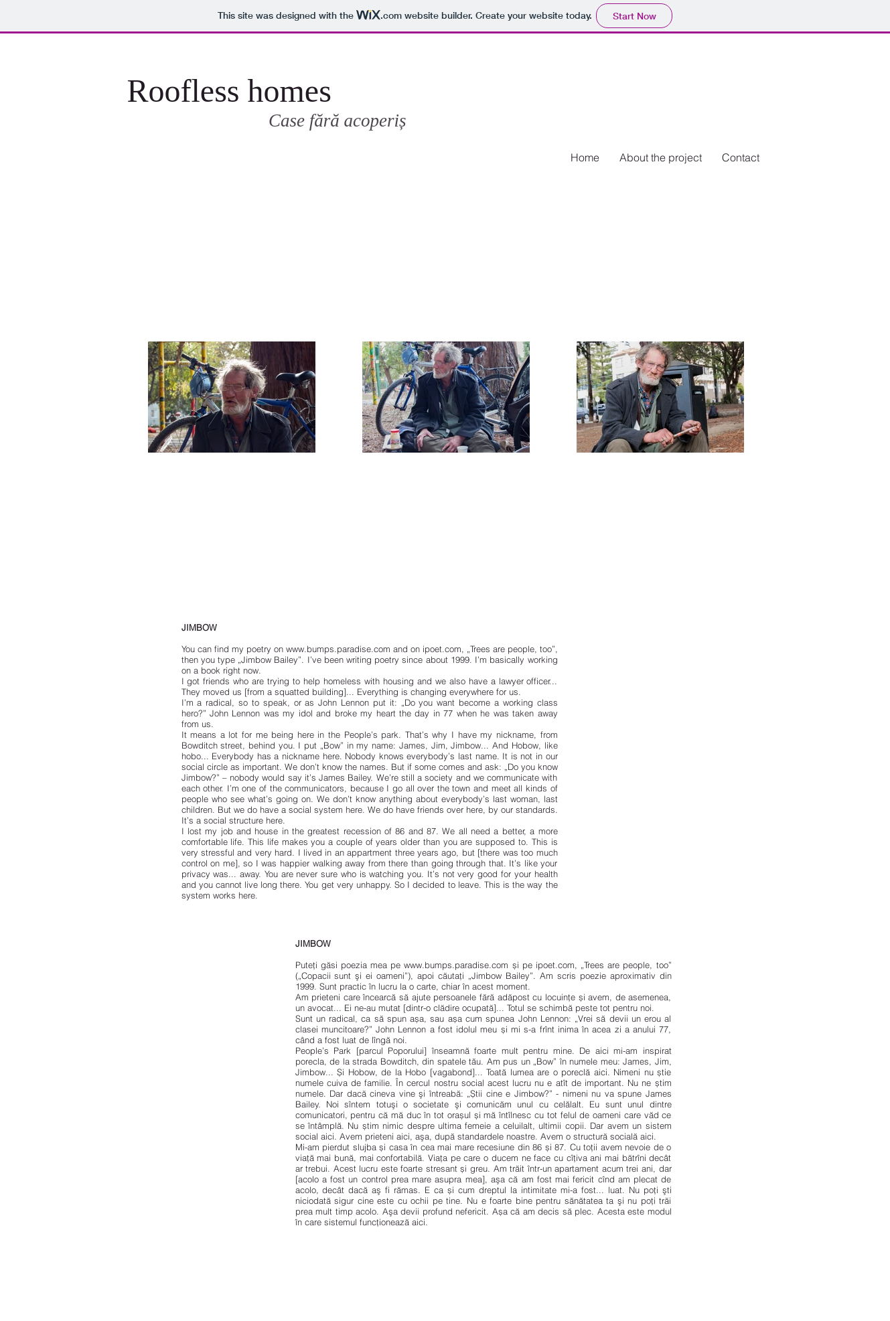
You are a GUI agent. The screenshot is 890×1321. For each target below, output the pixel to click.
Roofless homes (233, 90)
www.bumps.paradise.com (338, 648)
